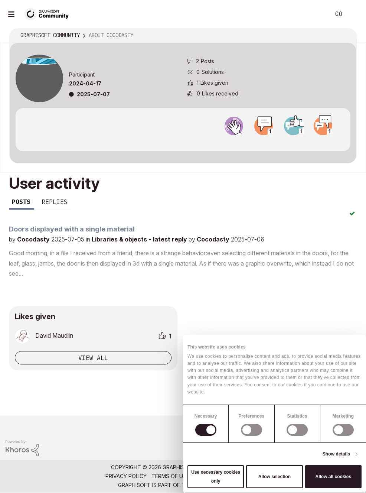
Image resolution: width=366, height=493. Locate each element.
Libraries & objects (120, 239)
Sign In (354, 14)
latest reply (171, 239)
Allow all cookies (333, 476)
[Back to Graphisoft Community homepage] (49, 13)
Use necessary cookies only (215, 477)
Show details (336, 454)
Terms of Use (170, 476)
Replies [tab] (55, 201)
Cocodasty (34, 239)
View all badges (183, 141)
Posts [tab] (21, 201)
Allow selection (274, 476)
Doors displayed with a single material (72, 229)
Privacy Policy (126, 476)
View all (93, 357)
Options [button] (346, 35)
